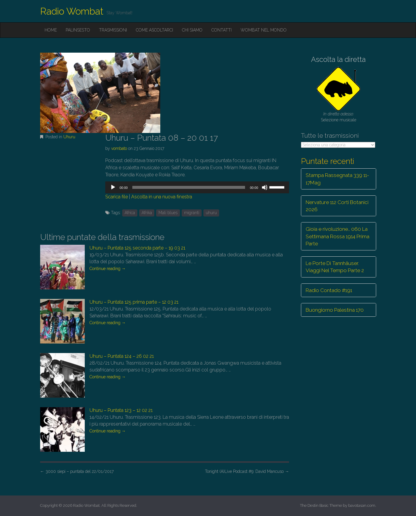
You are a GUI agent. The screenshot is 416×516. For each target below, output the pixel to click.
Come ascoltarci (154, 30)
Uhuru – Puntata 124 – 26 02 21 (122, 356)
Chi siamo (192, 30)
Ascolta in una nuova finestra (161, 197)
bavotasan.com (361, 505)
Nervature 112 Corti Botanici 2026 (337, 205)
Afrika (147, 212)
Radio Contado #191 (329, 290)
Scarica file (116, 197)
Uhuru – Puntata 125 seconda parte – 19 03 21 (137, 248)
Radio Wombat (71, 11)
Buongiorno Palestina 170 (335, 310)
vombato (119, 148)
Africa (130, 212)
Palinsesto (78, 30)
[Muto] (265, 187)
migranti (191, 212)
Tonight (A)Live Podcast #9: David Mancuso (247, 471)
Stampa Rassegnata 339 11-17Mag (337, 178)
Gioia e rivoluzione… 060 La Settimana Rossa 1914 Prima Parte (337, 236)
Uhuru (69, 136)
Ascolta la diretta (338, 59)
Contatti (221, 30)
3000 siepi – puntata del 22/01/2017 (77, 471)
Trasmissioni (113, 30)
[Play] (113, 187)
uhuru (211, 212)
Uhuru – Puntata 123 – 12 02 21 (121, 410)
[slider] (188, 187)
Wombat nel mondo (264, 30)
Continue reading (108, 268)
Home (51, 30)
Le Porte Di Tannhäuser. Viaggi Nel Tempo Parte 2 (335, 266)
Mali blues (168, 212)
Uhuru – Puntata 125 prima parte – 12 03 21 (134, 302)
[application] (197, 187)
